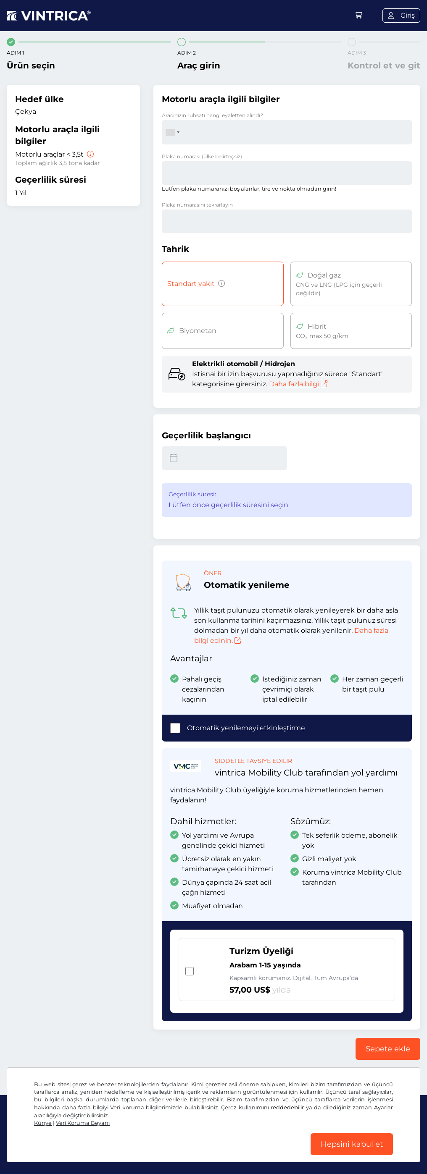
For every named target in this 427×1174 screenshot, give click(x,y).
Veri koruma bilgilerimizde (146, 1107)
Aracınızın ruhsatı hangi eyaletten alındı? (212, 115)
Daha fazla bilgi (298, 384)
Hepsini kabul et (352, 1144)
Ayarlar (383, 1107)
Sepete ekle (388, 1048)
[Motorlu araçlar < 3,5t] (89, 154)
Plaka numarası (202, 156)
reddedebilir (287, 1107)
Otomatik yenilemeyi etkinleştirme (246, 728)
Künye (43, 1123)
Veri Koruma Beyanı (83, 1123)
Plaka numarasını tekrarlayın (197, 205)
